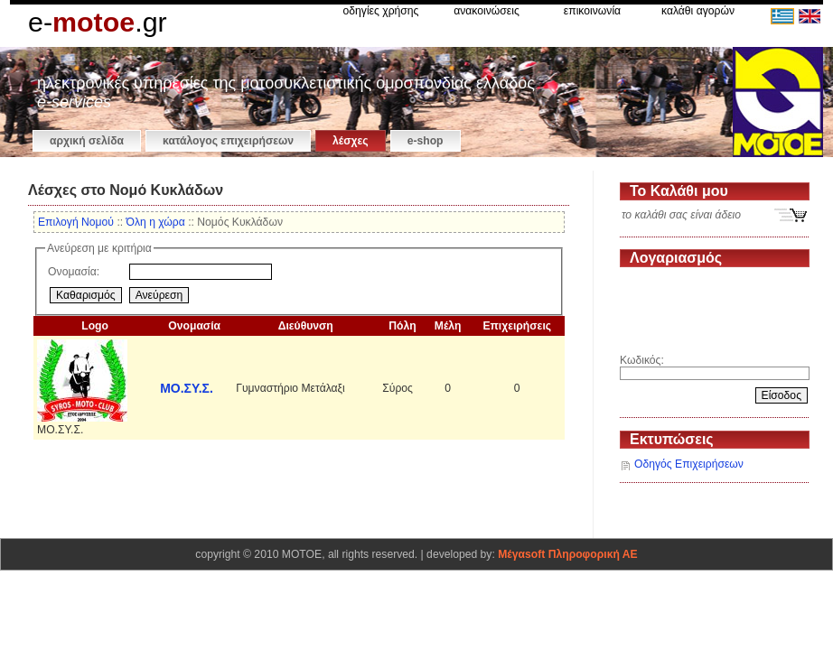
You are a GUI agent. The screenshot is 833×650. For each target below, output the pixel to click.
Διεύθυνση (305, 326)
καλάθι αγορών (698, 11)
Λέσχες (350, 141)
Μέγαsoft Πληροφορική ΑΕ (567, 554)
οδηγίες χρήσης (381, 11)
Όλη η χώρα (155, 222)
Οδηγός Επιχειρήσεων (689, 464)
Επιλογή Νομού (76, 222)
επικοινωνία (592, 11)
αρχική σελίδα (87, 141)
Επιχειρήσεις (516, 326)
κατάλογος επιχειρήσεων (228, 141)
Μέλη (448, 326)
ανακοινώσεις (486, 11)
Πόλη (402, 326)
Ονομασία (194, 326)
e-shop (425, 141)
